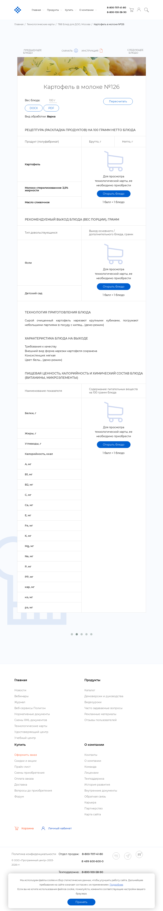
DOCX (34, 108)
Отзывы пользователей (100, 720)
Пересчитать (118, 101)
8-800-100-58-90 (116, 12)
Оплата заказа (24, 778)
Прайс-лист (22, 766)
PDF (51, 108)
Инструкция (93, 50)
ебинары (21, 696)
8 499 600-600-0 (92, 861)
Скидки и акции (25, 760)
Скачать (70, 50)
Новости (20, 690)
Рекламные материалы (100, 714)
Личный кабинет (56, 828)
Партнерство (93, 808)
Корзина (24, 828)
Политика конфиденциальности (34, 854)
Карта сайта (92, 814)
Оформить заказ (25, 755)
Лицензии (91, 772)
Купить (70, 10)
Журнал (19, 702)
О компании (87, 10)
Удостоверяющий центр (31, 732)
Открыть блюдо (113, 193)
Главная (37, 10)
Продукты (54, 10)
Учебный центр (25, 738)
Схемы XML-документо (30, 720)
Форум (19, 796)
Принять (81, 902)
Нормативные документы (32, 714)
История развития (97, 784)
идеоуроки (93, 702)
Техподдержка (94, 778)
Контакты (90, 755)
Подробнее (116, 884)
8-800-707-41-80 (116, 7)
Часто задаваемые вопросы (103, 708)
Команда (90, 766)
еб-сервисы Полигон (30, 708)
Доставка (20, 784)
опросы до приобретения (33, 790)
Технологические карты (30, 726)
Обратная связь (95, 796)
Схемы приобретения (29, 772)
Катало (89, 690)
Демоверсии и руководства (103, 696)
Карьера (90, 802)
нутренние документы (100, 790)
